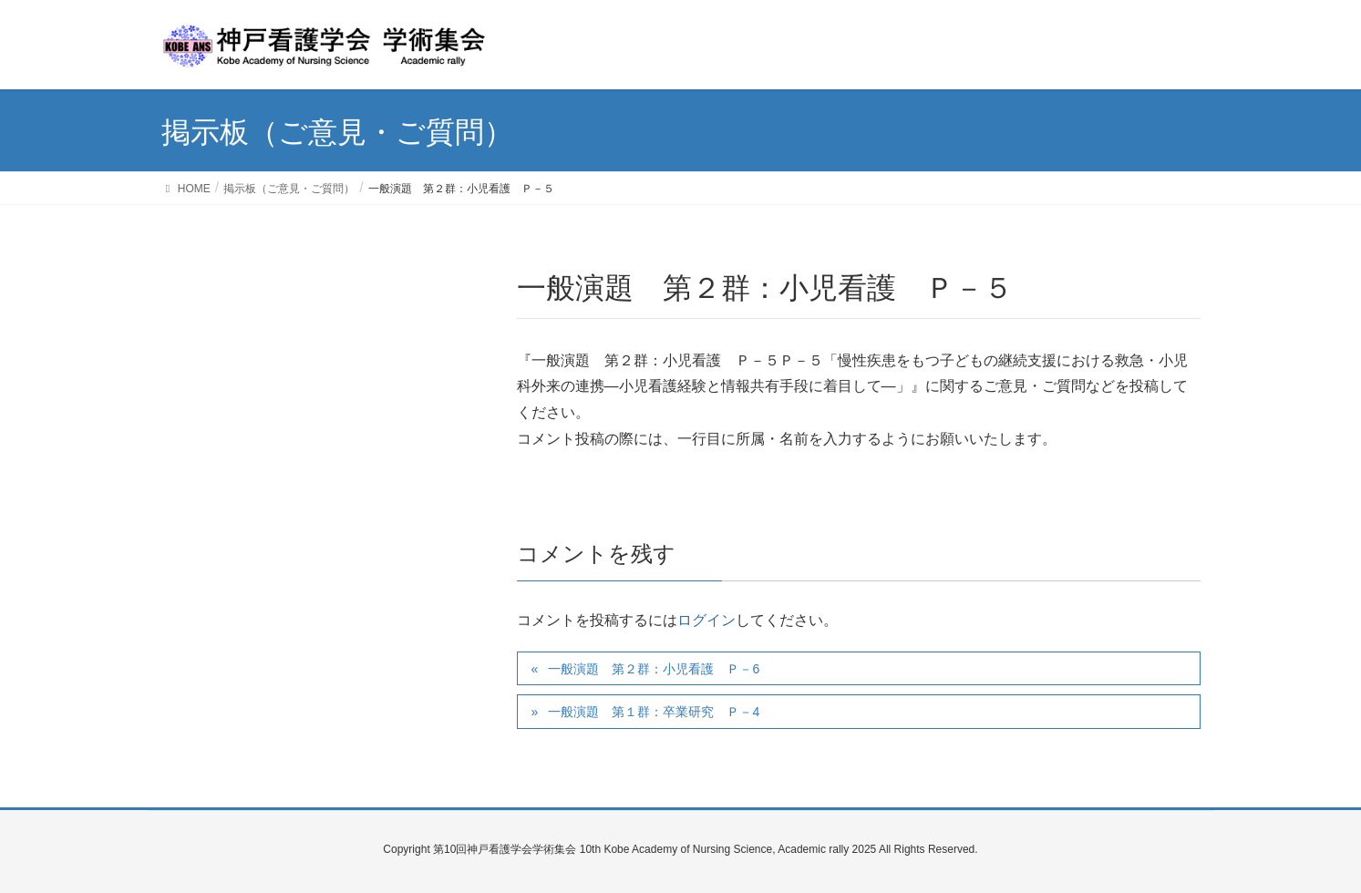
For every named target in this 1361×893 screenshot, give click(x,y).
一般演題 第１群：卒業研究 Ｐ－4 (653, 711)
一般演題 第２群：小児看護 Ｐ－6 (653, 669)
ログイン (706, 620)
